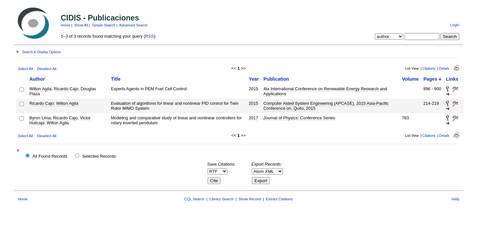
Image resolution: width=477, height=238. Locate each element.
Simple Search (103, 25)
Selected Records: (99, 156)
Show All (81, 25)
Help (455, 199)
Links (452, 79)
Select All (25, 69)
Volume (410, 79)
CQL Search (194, 199)
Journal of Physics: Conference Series (299, 117)
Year (253, 79)
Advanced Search (133, 25)
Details (444, 68)
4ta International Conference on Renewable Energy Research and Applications (325, 91)
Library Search (222, 199)
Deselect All (46, 69)
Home (65, 25)
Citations (429, 68)
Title (115, 79)
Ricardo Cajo (66, 88)
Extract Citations (279, 199)
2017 (253, 117)
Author (37, 79)
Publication (276, 79)
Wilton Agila (40, 88)
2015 (253, 88)
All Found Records (49, 156)
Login (454, 25)
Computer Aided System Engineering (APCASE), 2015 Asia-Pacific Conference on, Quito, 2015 (326, 106)
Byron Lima (40, 117)
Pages (430, 79)
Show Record (250, 199)
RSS (149, 36)
